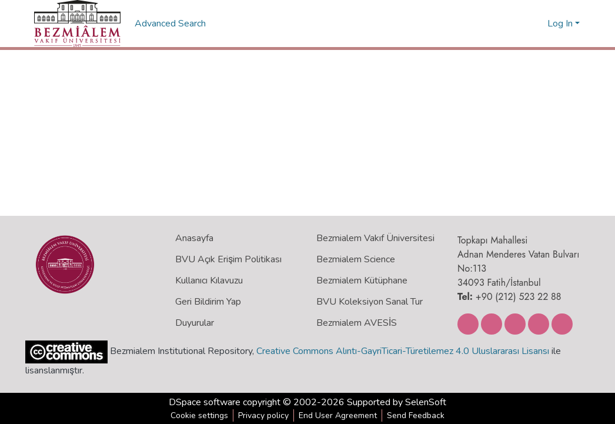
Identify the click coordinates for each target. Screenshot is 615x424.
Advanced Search (171, 23)
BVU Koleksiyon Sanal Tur (369, 301)
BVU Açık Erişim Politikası (228, 259)
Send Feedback (415, 415)
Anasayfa (194, 238)
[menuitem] (536, 23)
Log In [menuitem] (560, 23)
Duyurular (194, 323)
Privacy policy (263, 415)
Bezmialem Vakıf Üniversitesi (375, 238)
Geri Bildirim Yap (208, 301)
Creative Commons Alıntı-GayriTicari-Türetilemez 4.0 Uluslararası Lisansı (402, 351)
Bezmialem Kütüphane (361, 280)
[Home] (77, 23)
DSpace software (204, 402)
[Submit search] (519, 23)
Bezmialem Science (355, 259)
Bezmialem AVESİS (356, 323)
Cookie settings (199, 415)
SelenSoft (425, 402)
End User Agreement (338, 415)
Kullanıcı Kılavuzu (209, 280)
